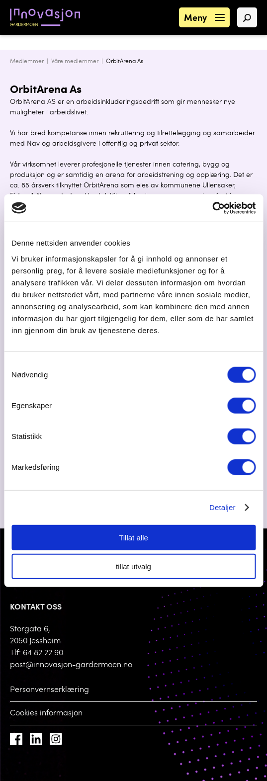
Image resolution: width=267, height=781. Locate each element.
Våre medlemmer (74, 62)
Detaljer (222, 507)
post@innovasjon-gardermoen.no (71, 665)
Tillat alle (133, 537)
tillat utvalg (133, 566)
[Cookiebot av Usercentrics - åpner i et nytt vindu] (212, 207)
